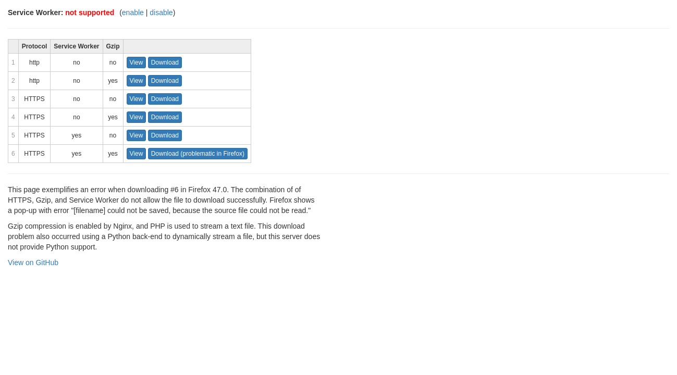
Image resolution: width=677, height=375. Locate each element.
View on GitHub (33, 262)
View (136, 62)
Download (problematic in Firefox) (197, 153)
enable (133, 12)
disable (161, 12)
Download (165, 62)
